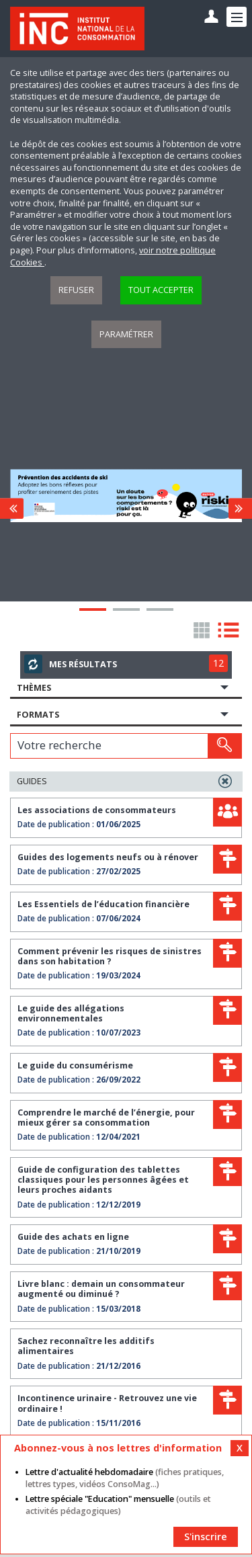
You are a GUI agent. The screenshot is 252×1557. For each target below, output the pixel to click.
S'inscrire (205, 1536)
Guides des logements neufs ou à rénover (107, 857)
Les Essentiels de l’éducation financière (103, 904)
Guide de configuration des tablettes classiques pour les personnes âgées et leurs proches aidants (103, 1180)
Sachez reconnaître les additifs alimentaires (86, 1346)
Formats (38, 714)
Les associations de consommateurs (96, 810)
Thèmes (34, 687)
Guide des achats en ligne (73, 1237)
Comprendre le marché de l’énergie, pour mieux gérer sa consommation (106, 1117)
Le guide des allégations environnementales (70, 1013)
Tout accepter (161, 290)
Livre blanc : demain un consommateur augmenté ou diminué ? (101, 1289)
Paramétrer (126, 334)
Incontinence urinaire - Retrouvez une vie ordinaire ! (107, 1403)
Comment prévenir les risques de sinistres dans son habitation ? (109, 956)
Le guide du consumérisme (75, 1065)
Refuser (76, 290)
